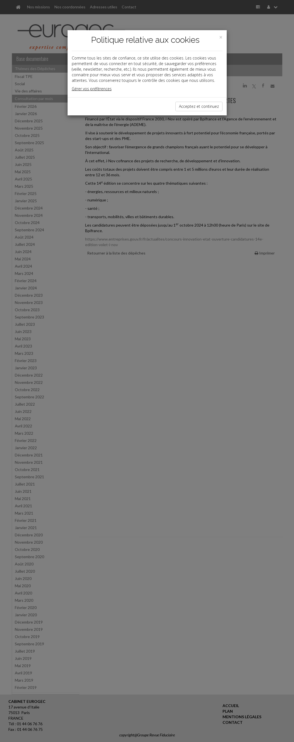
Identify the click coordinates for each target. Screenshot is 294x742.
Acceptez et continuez (199, 106)
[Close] (221, 37)
